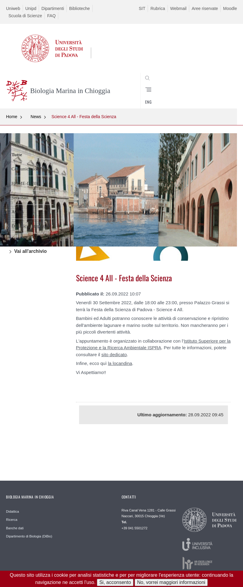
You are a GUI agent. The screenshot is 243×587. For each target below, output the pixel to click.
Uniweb (13, 8)
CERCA (221, 94)
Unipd (31, 8)
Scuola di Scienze (25, 15)
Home (11, 116)
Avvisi (17, 211)
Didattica (12, 511)
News (35, 116)
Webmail (178, 8)
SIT (142, 8)
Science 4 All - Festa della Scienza (83, 116)
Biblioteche (79, 8)
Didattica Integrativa (30, 225)
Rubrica (157, 8)
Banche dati (15, 528)
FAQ (51, 15)
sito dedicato (114, 354)
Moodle (230, 8)
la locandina (120, 363)
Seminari (19, 197)
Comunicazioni (25, 168)
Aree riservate (205, 8)
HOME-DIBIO (25, 183)
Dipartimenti (52, 8)
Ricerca (11, 519)
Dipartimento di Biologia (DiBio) (29, 536)
